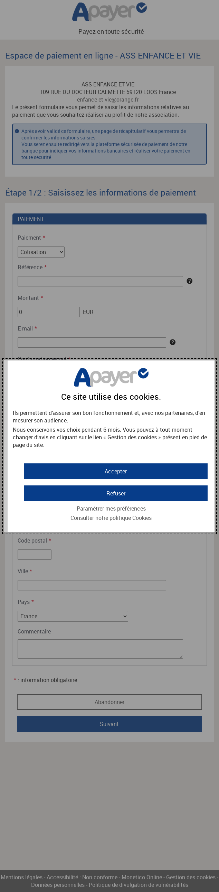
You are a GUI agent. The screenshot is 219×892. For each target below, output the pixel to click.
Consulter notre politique (111, 518)
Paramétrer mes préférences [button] (111, 508)
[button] (116, 471)
